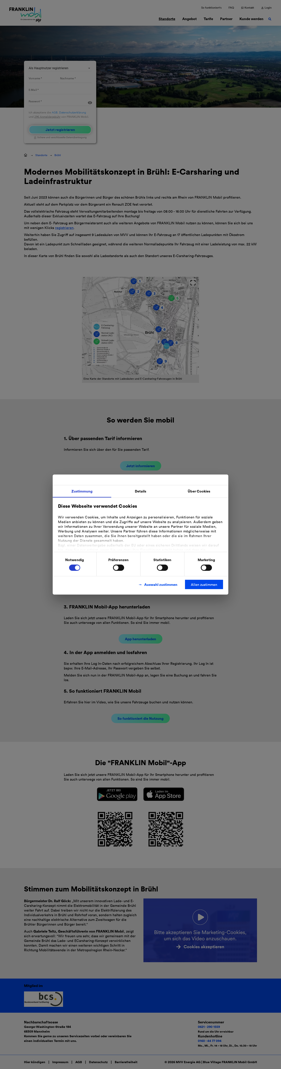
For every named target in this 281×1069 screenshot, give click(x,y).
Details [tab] (140, 490)
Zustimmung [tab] (82, 490)
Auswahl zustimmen (160, 584)
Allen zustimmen (204, 584)
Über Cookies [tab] (199, 490)
